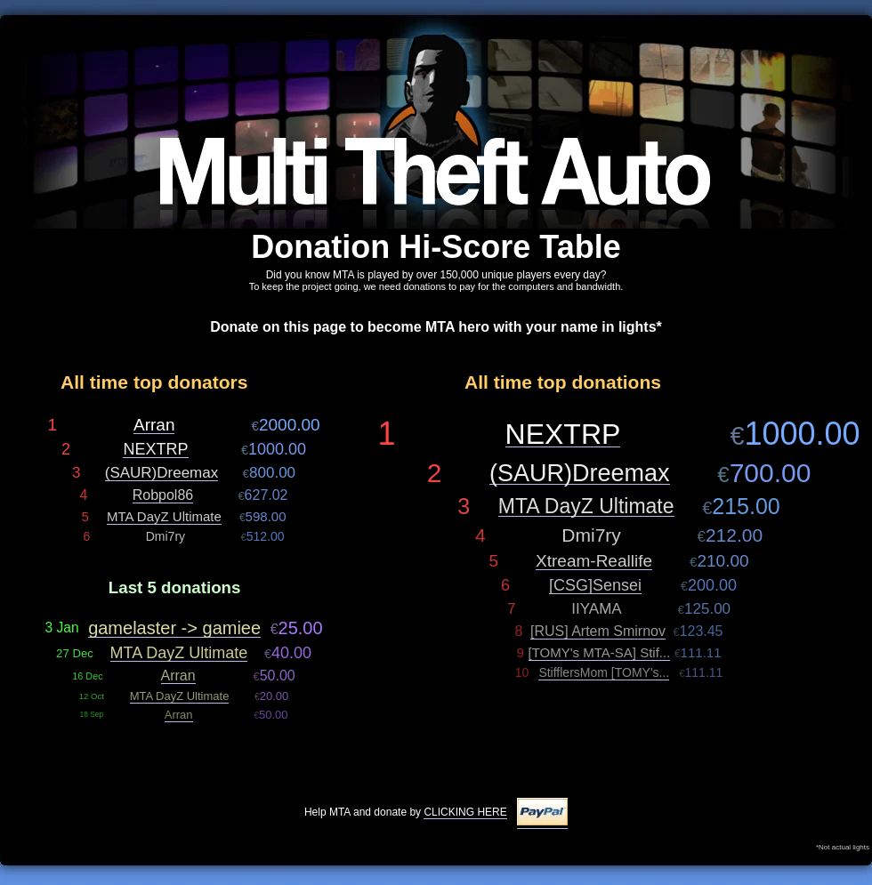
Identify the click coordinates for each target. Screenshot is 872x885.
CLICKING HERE (465, 812)
